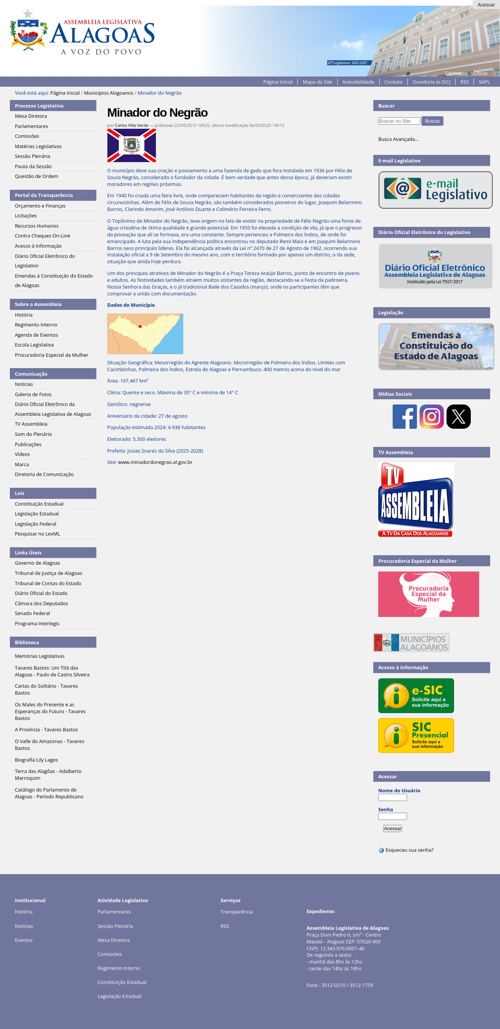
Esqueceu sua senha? (406, 849)
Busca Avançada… (398, 139)
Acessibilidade (358, 81)
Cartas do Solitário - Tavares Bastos (46, 689)
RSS (465, 81)
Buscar (386, 105)
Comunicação (31, 373)
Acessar (486, 4)
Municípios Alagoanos (108, 92)
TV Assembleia (395, 452)
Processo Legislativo (39, 105)
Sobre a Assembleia (38, 304)
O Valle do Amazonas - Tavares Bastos (49, 744)
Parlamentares (114, 911)
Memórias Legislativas (39, 656)
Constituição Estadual (121, 982)
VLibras (479, 73)
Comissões (109, 954)
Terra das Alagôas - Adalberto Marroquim (48, 774)
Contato (394, 81)
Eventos (24, 940)
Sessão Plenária (115, 926)
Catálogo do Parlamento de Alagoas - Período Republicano (49, 793)
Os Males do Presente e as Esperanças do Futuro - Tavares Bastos (50, 711)
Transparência (237, 911)
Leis (19, 493)
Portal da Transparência (44, 195)
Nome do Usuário (399, 790)
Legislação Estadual (119, 996)
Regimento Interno (118, 968)
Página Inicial (278, 81)
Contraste (456, 73)
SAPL (484, 81)
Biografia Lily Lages (36, 759)
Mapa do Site (317, 81)
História (24, 911)
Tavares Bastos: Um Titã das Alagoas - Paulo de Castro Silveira (52, 671)
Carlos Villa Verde (131, 125)
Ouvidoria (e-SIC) (431, 81)
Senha (385, 809)
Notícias (24, 926)
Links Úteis (28, 552)
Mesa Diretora (113, 940)
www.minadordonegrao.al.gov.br (155, 462)
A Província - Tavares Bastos (46, 729)
